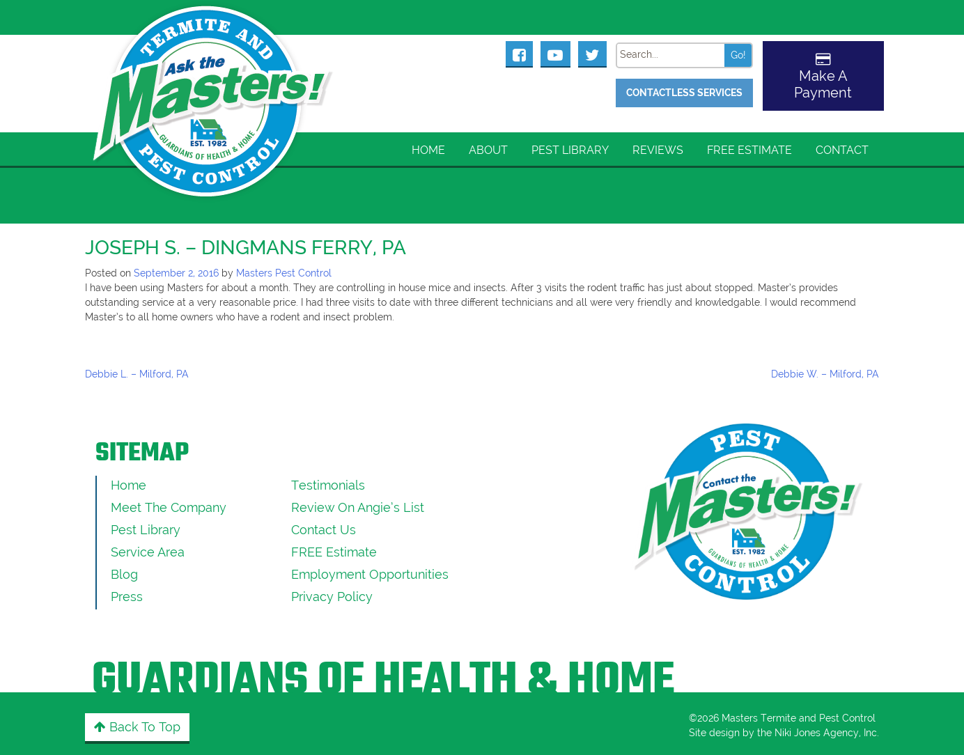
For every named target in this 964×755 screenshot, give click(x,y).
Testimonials (328, 485)
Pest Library (570, 150)
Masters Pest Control (284, 273)
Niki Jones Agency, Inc (826, 732)
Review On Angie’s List (357, 507)
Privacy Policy (332, 596)
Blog (124, 574)
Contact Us (323, 529)
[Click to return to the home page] (214, 84)
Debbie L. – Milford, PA (137, 374)
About (488, 150)
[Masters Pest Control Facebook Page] (520, 53)
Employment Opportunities (370, 574)
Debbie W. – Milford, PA (825, 374)
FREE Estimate (749, 150)
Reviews (657, 150)
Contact (842, 150)
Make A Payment (823, 84)
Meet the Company (168, 507)
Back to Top (137, 726)
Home (428, 150)
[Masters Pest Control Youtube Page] (555, 53)
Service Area (148, 552)
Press (127, 596)
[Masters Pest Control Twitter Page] (592, 53)
